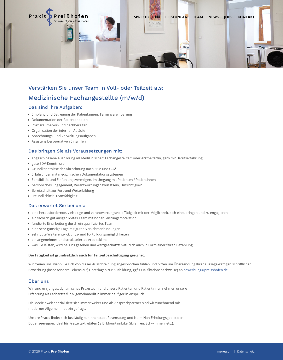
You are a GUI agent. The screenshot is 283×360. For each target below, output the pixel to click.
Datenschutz (246, 351)
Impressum (224, 351)
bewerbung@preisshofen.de (206, 270)
